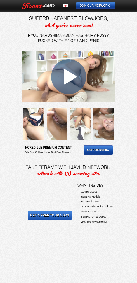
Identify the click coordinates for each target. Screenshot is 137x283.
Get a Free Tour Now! (49, 215)
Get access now (98, 149)
